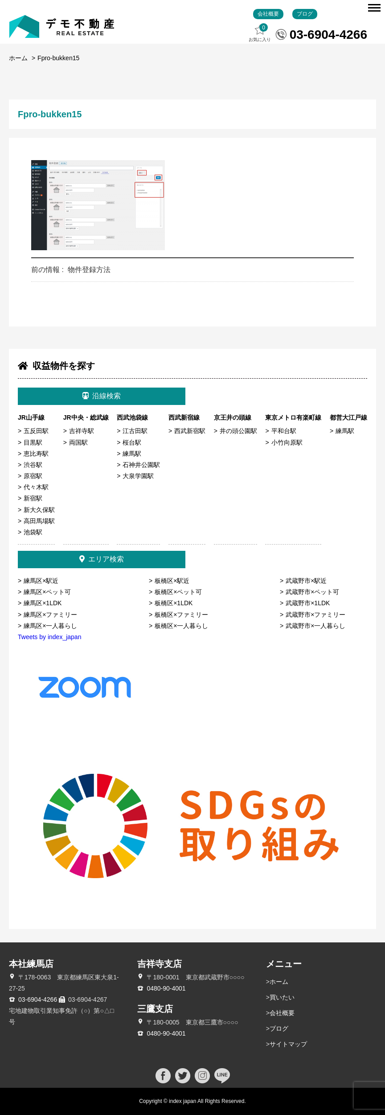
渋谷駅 (33, 464)
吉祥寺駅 (81, 430)
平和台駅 (283, 430)
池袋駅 (33, 532)
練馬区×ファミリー (50, 614)
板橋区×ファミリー (181, 614)
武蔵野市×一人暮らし (315, 625)
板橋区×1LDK (173, 603)
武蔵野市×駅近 (306, 580)
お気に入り (260, 33)
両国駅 (78, 442)
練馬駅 (132, 453)
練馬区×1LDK (42, 603)
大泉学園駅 (138, 475)
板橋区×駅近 (172, 580)
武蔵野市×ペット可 (312, 591)
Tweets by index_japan (49, 636)
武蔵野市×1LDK (308, 603)
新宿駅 (33, 498)
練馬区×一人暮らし (50, 625)
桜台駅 (132, 442)
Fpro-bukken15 (58, 58)
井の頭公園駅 (238, 430)
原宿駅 (33, 475)
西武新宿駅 (189, 430)
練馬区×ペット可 (47, 591)
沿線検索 (101, 396)
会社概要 (268, 14)
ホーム (18, 58)
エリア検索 (101, 559)
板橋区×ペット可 (178, 591)
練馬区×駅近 (41, 580)
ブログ (305, 14)
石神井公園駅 (141, 464)
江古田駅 (135, 430)
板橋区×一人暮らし (181, 625)
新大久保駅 (39, 509)
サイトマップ (288, 1044)
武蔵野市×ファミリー (315, 614)
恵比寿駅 (36, 453)
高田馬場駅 (39, 520)
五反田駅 (36, 430)
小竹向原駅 (287, 442)
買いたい (282, 997)
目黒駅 (33, 442)
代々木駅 (36, 487)
